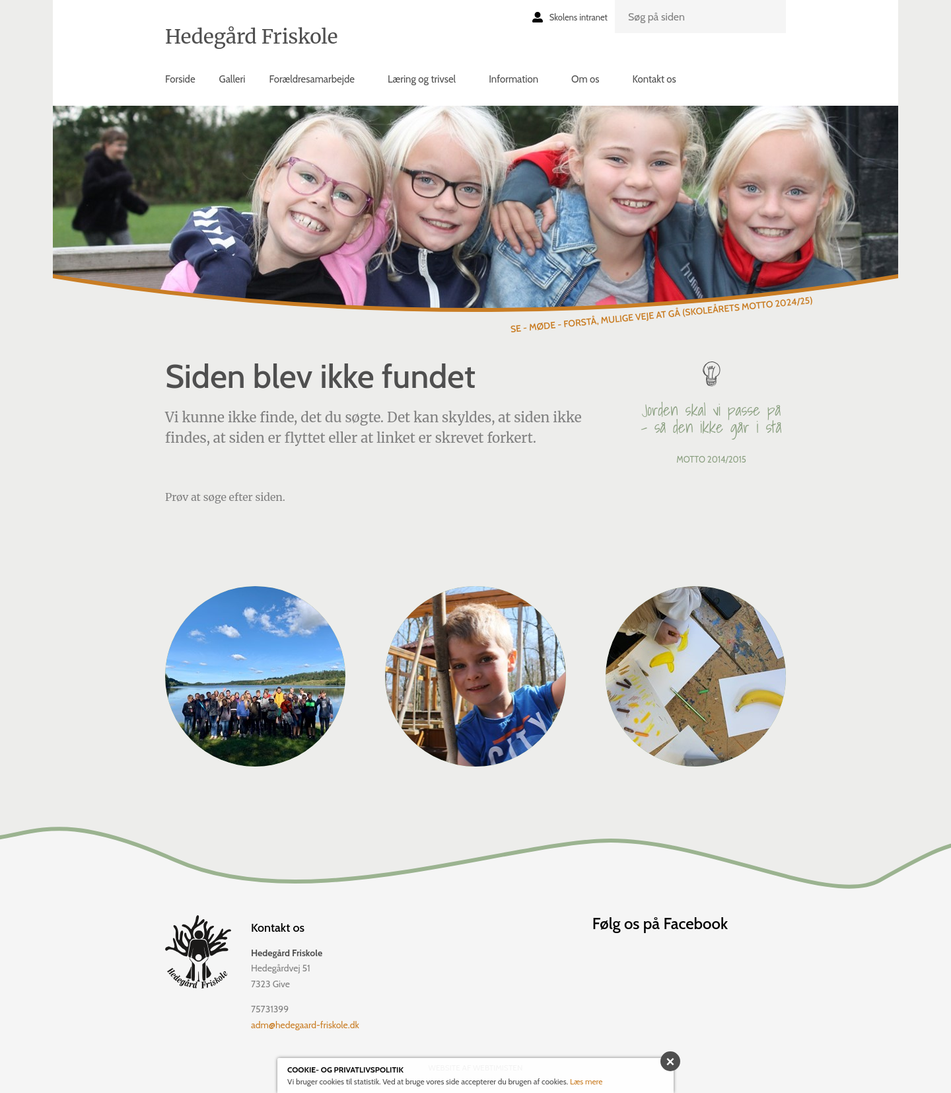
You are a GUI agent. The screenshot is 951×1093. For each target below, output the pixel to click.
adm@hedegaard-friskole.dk (305, 1025)
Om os (585, 79)
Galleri (232, 79)
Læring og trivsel (422, 79)
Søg (768, 27)
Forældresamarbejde (311, 79)
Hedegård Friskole (251, 36)
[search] (700, 16)
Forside (180, 79)
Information (513, 79)
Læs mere (586, 1081)
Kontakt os (654, 79)
